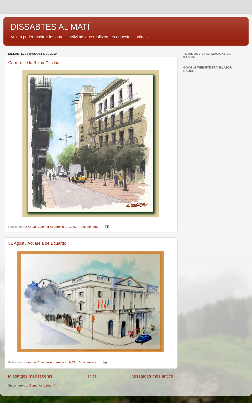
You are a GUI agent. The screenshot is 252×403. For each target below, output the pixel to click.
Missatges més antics (152, 376)
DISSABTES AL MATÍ (50, 27)
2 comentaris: (90, 226)
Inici (92, 376)
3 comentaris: (89, 362)
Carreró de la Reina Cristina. (34, 62)
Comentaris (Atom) (42, 385)
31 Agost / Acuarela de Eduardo (37, 243)
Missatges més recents (30, 376)
